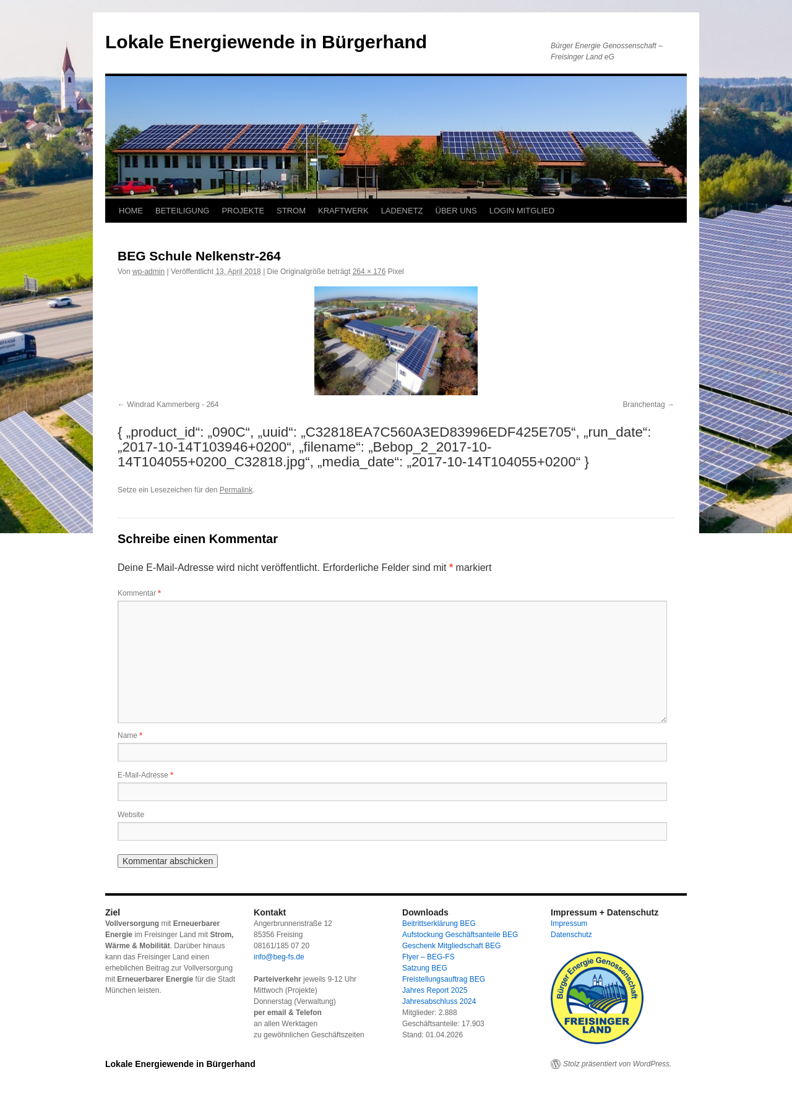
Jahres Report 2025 (434, 990)
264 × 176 (369, 271)
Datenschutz (571, 934)
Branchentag (644, 404)
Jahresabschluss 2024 (439, 1001)
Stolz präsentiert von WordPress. (617, 1064)
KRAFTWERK (343, 210)
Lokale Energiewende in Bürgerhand (266, 42)
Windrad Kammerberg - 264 (172, 404)
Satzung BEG (424, 968)
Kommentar (139, 593)
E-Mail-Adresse (145, 775)
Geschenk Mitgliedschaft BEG (451, 945)
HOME (131, 210)
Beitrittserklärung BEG (439, 923)
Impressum (569, 923)
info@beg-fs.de (279, 957)
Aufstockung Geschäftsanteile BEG (460, 934)
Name (130, 735)
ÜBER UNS (456, 210)
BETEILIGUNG (182, 210)
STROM (291, 210)
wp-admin (148, 271)
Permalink (236, 490)
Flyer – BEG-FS (428, 957)
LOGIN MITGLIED (521, 210)
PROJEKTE (243, 210)
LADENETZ (402, 210)
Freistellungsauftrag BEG (443, 979)
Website (131, 814)
